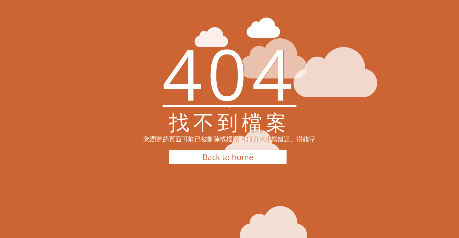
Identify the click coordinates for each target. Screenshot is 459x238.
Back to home (227, 157)
